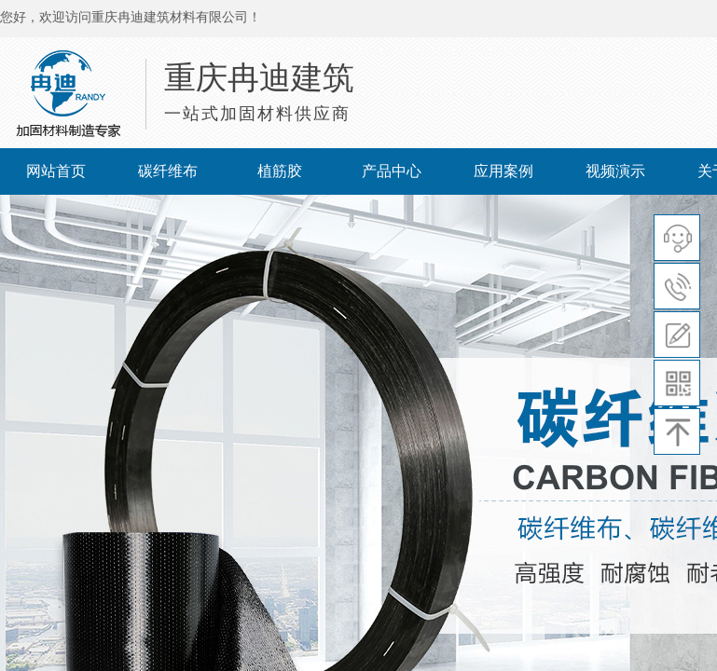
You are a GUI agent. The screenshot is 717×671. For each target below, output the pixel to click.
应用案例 (503, 171)
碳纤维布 (168, 171)
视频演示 (615, 171)
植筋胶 (279, 171)
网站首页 (56, 171)
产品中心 (391, 171)
